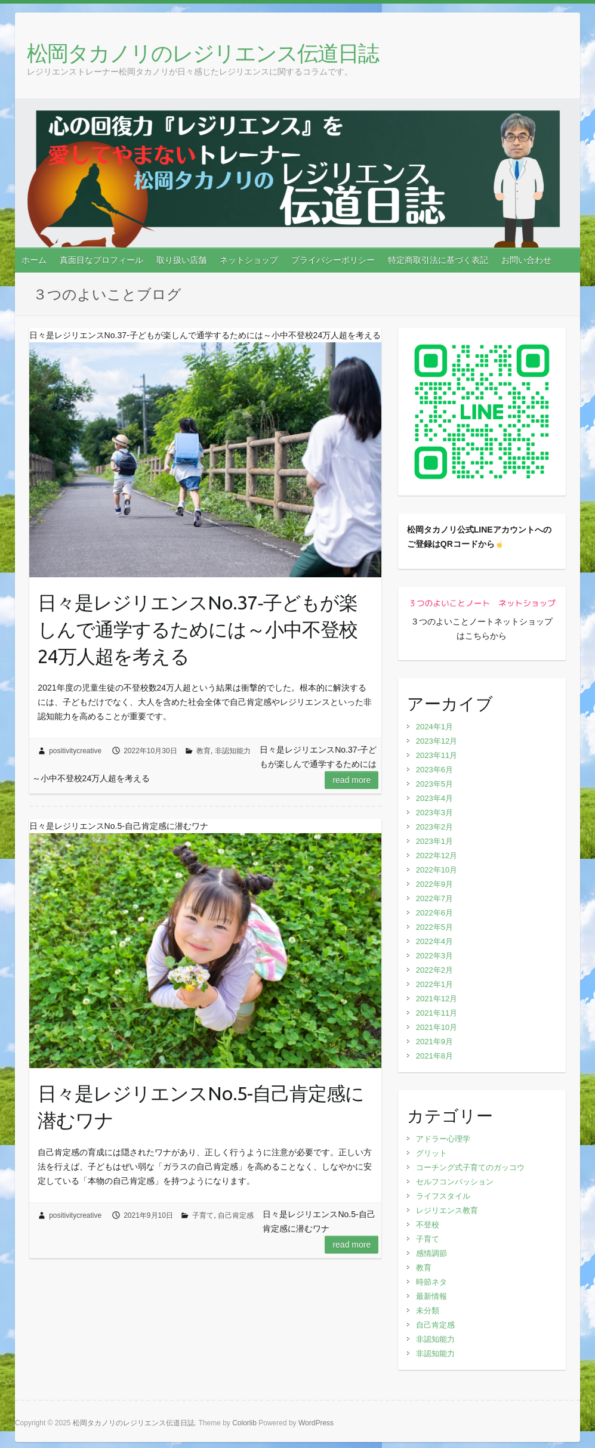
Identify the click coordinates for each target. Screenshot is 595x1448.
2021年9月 (434, 1041)
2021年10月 (436, 1027)
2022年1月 (434, 984)
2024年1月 (434, 726)
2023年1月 (434, 841)
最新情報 (431, 1296)
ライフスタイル (443, 1196)
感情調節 (431, 1253)
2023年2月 (434, 826)
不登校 (427, 1224)
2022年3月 (434, 955)
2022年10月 (436, 869)
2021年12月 (436, 998)
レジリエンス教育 (447, 1210)
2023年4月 (434, 798)
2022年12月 (436, 855)
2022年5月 (434, 927)
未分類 (427, 1310)
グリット (431, 1153)
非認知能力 (233, 751)
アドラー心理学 (443, 1138)
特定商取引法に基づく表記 (438, 260)
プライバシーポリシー (333, 260)
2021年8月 (434, 1055)
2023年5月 (434, 783)
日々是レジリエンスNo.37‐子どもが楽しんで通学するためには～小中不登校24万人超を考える (197, 629)
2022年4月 (434, 941)
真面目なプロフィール (101, 260)
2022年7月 (434, 898)
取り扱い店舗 (181, 260)
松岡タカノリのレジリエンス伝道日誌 (202, 53)
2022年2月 (434, 970)
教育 (203, 751)
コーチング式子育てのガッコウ (470, 1167)
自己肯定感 (236, 1215)
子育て (203, 1215)
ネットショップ (249, 260)
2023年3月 (434, 812)
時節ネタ (431, 1281)
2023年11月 (436, 755)
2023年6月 (434, 769)
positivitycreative (75, 751)
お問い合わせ (526, 260)
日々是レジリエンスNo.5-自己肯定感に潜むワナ (201, 1106)
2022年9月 (434, 884)
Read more (351, 780)
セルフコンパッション (455, 1181)
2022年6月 (434, 912)
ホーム (34, 260)
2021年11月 (436, 1012)
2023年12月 (436, 741)
